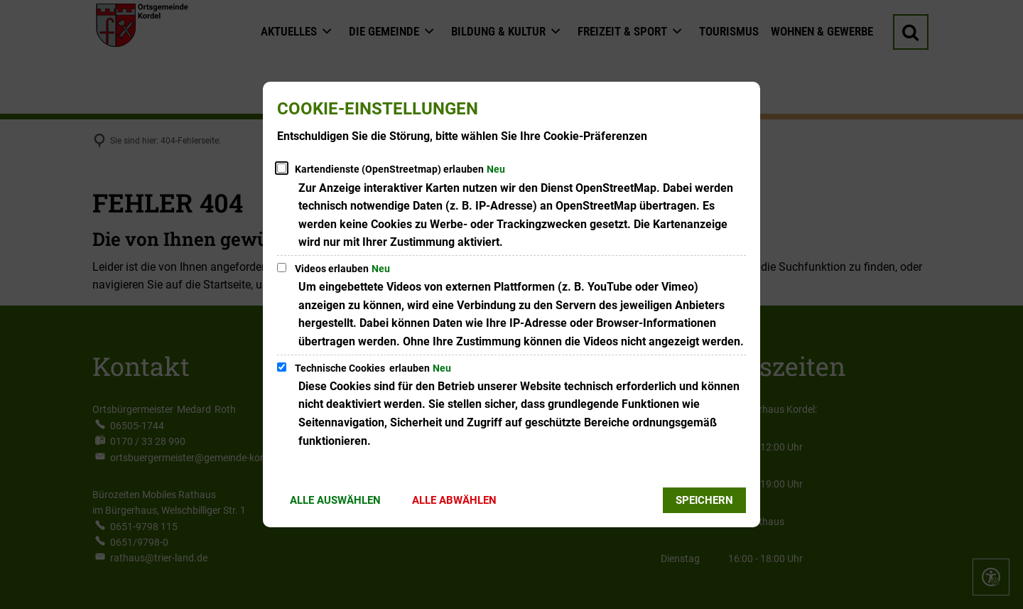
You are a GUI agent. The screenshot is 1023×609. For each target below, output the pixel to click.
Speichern (704, 500)
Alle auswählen (335, 500)
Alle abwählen (454, 500)
